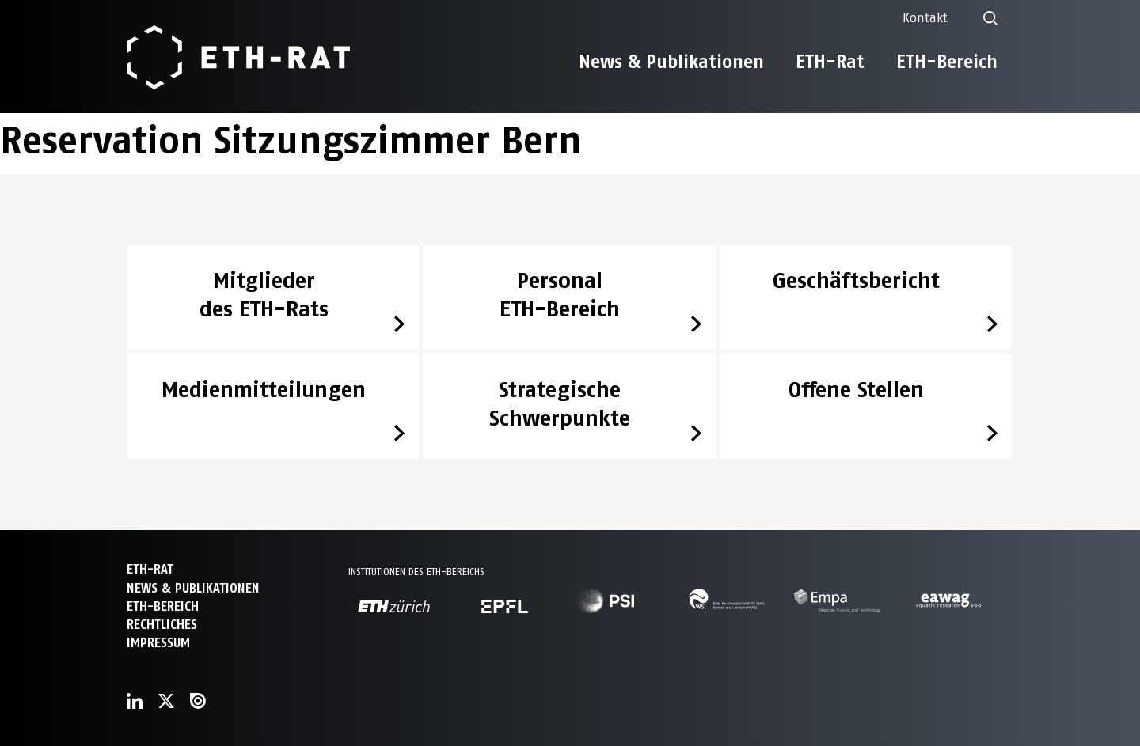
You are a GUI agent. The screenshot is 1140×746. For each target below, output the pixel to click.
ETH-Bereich (947, 62)
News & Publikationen (671, 62)
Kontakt (925, 17)
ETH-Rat (830, 62)
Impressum (158, 642)
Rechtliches (162, 624)
